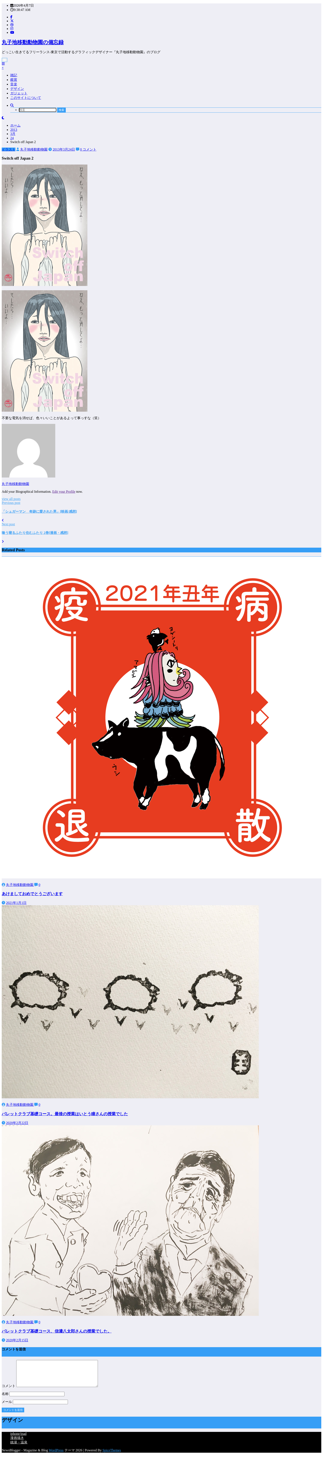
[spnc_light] (3, 118)
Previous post (11, 503)
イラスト (8, 149)
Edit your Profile (63, 491)
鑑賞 (13, 80)
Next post (8, 524)
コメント (55, 1391)
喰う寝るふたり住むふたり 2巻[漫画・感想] (35, 533)
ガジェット (18, 93)
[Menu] (4, 60)
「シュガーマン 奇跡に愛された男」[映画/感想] (39, 511)
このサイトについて (25, 98)
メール (35, 1407)
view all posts (11, 499)
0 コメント (88, 149)
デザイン (17, 89)
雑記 (13, 75)
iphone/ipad (18, 1439)
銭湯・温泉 (18, 1447)
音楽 (13, 84)
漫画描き (17, 1443)
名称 (33, 1399)
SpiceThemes (111, 1455)
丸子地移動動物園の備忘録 (33, 42)
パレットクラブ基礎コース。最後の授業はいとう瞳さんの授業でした (65, 1114)
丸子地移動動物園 (34, 149)
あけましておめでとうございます (32, 894)
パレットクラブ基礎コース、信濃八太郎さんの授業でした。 (57, 1331)
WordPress (56, 1455)
